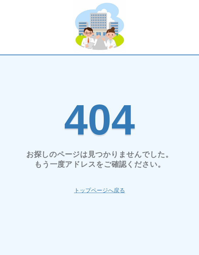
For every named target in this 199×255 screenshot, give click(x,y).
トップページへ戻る (99, 190)
